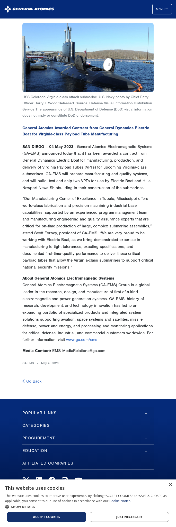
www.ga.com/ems (81, 339)
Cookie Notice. (120, 501)
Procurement (38, 438)
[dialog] (88, 503)
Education (34, 450)
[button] (88, 507)
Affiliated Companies (47, 463)
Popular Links (39, 413)
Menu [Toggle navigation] (162, 9)
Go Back (31, 381)
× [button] (170, 485)
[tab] (88, 413)
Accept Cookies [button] (46, 517)
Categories (36, 425)
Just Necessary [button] (129, 517)
